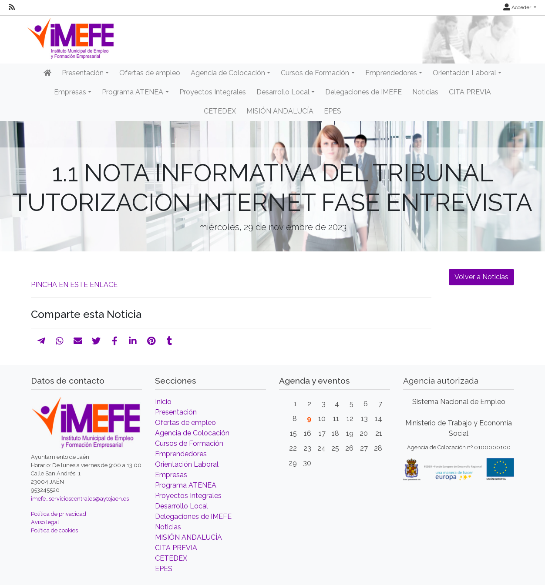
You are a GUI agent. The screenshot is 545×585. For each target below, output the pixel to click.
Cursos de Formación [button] (315, 73)
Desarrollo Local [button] (283, 92)
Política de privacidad (58, 514)
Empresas (171, 475)
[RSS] (12, 7)
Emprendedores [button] (391, 73)
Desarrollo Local (181, 506)
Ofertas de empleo (149, 73)
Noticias (425, 92)
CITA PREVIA (470, 92)
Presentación (176, 412)
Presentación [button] (83, 73)
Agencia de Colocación (192, 433)
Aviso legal (45, 522)
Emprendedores (181, 454)
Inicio (163, 402)
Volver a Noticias (481, 277)
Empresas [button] (70, 92)
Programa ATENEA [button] (132, 92)
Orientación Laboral (187, 464)
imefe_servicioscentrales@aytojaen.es (80, 498)
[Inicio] (47, 73)
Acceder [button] (517, 7)
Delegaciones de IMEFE (363, 92)
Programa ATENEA (185, 485)
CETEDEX (220, 111)
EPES (332, 111)
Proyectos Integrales (212, 92)
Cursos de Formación (189, 443)
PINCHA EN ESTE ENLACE (74, 285)
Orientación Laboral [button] (464, 73)
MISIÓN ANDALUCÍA (279, 111)
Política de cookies (54, 530)
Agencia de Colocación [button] (228, 73)
